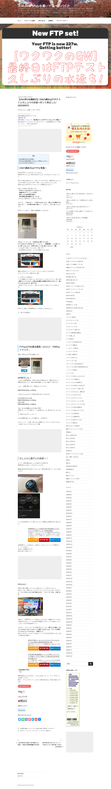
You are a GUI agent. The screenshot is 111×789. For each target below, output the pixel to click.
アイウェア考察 (70, 317)
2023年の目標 (69, 283)
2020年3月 (69, 643)
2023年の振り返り (71, 280)
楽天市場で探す (44, 539)
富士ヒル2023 (39, 728)
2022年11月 (69, 544)
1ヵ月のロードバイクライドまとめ (75, 258)
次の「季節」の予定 (71, 457)
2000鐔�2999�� (73, 693)
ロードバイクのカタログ (72, 394)
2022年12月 (69, 541)
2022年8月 (69, 553)
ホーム (19, 20)
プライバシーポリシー (62, 20)
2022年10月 (69, 547)
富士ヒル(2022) (70, 435)
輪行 (67, 472)
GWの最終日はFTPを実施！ (27, 159)
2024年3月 (69, 504)
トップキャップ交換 (71, 348)
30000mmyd (30, 96)
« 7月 (71, 247)
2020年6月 (69, 634)
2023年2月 (69, 535)
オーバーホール (70, 323)
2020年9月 (69, 625)
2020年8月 (69, 628)
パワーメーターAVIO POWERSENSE (76, 367)
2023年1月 (69, 538)
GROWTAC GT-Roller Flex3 (73, 308)
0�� (70, 688)
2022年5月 (69, 563)
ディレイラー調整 (70, 345)
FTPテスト (22, 730)
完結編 (68, 432)
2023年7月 (69, 519)
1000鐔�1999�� (73, 692)
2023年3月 (69, 532)
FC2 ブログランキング (24, 715)
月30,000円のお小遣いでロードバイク (44, 6)
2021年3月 (69, 606)
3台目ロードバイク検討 (72, 292)
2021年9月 (69, 587)
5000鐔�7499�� (73, 699)
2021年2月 (69, 609)
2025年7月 (69, 491)
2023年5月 (69, 525)
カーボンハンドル (70, 326)
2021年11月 (69, 581)
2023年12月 (69, 513)
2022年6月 (69, 560)
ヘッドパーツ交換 (70, 370)
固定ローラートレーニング (30, 728)
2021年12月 (69, 578)
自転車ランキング (22, 705)
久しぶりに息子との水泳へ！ (27, 162)
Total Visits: (20, 773)
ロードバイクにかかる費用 (73, 382)
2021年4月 (69, 603)
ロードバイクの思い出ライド (73, 410)
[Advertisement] (40, 140)
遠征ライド (69, 475)
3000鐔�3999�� (73, 695)
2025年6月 (69, 494)
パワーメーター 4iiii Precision (73, 363)
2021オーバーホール (71, 270)
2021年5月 (69, 600)
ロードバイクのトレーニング (73, 401)
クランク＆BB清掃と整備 (72, 332)
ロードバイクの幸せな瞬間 (73, 407)
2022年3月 (69, 569)
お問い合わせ (41, 20)
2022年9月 (69, 550)
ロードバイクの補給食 (72, 416)
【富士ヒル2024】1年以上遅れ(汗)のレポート (78, 206)
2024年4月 (69, 501)
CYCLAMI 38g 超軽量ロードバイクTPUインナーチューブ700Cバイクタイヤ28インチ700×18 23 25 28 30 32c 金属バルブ (44, 656)
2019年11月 (69, 656)
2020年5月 (69, 637)
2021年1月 (69, 612)
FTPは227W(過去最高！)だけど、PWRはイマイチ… (33, 161)
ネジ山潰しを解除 (70, 354)
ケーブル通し (69, 335)
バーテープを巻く (70, 357)
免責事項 (50, 20)
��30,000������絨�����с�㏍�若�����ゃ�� (73, 723)
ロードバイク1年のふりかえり (74, 376)
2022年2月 (69, 572)
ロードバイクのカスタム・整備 (74, 391)
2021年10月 (69, 584)
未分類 (68, 450)
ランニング (69, 373)
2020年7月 (69, 631)
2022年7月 (69, 556)
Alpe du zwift (69, 295)
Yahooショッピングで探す (55, 539)
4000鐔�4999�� (73, 697)
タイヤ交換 (69, 339)
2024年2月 (69, 507)
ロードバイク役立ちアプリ (73, 419)
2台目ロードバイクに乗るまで (74, 286)
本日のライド (48, 730)
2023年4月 (69, 528)
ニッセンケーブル (70, 351)
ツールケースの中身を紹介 (73, 342)
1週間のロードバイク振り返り (74, 267)
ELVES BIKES (69, 298)
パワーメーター (35, 730)
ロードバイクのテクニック (73, 398)
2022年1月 (69, 575)
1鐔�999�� (72, 690)
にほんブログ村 (22, 696)
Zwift (67, 314)
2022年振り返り (70, 277)
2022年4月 (69, 566)
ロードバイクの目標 (71, 413)
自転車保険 (69, 469)
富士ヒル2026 (69, 447)
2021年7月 (69, 594)
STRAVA (68, 311)
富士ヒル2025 (69, 444)
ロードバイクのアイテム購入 (73, 388)
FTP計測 (22, 728)
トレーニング (28, 730)
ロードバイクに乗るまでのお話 (74, 385)
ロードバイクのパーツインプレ (74, 404)
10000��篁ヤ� (73, 702)
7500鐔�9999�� (73, 701)
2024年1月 (69, 510)
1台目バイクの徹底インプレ (73, 264)
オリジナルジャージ (71, 320)
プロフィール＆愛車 (29, 20)
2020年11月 (69, 619)
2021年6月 (69, 597)
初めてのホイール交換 (72, 426)
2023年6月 (69, 522)
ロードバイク (42, 730)
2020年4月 (69, 640)
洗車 (67, 460)
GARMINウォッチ (70, 304)
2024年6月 (69, 497)
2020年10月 (69, 622)
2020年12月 (69, 615)
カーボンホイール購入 (72, 329)
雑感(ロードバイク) (71, 478)
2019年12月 (69, 653)
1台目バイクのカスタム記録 (73, 261)
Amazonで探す (33, 539)
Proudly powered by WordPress (25, 785)
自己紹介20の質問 (71, 466)
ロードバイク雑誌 (70, 422)
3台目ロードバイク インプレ (73, 289)
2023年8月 (69, 516)
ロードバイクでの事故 (72, 379)
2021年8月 (69, 591)
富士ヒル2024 (69, 441)
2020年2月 (69, 646)
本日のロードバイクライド (48, 728)
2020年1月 (69, 650)
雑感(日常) (68, 481)
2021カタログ (69, 273)
